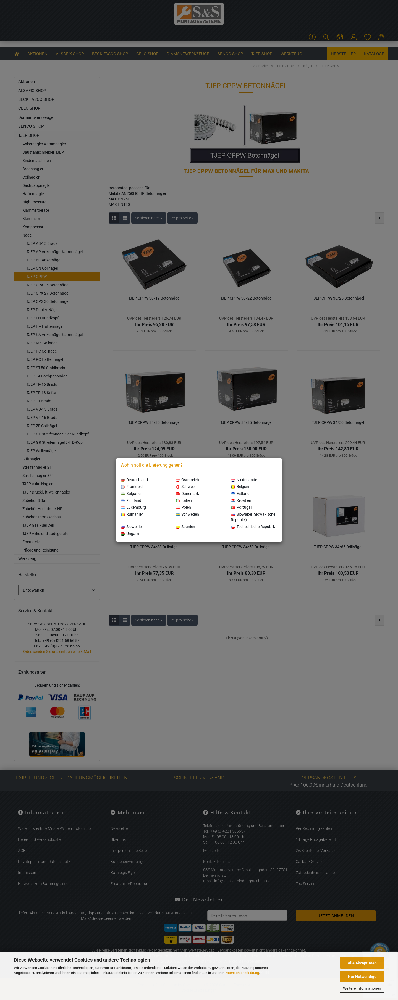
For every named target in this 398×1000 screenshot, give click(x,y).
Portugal (241, 507)
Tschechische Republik (253, 526)
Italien (184, 500)
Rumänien (132, 514)
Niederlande (244, 479)
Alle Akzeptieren (362, 963)
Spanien (185, 526)
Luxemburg (133, 507)
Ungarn (130, 533)
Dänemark (187, 493)
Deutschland (134, 479)
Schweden (187, 514)
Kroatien (241, 500)
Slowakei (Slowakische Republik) (253, 517)
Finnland (131, 500)
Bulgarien (132, 493)
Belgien (240, 486)
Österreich (187, 479)
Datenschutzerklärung (241, 973)
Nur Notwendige (362, 976)
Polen (183, 507)
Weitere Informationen (362, 988)
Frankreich (133, 486)
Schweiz (185, 486)
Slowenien (132, 526)
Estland (240, 493)
